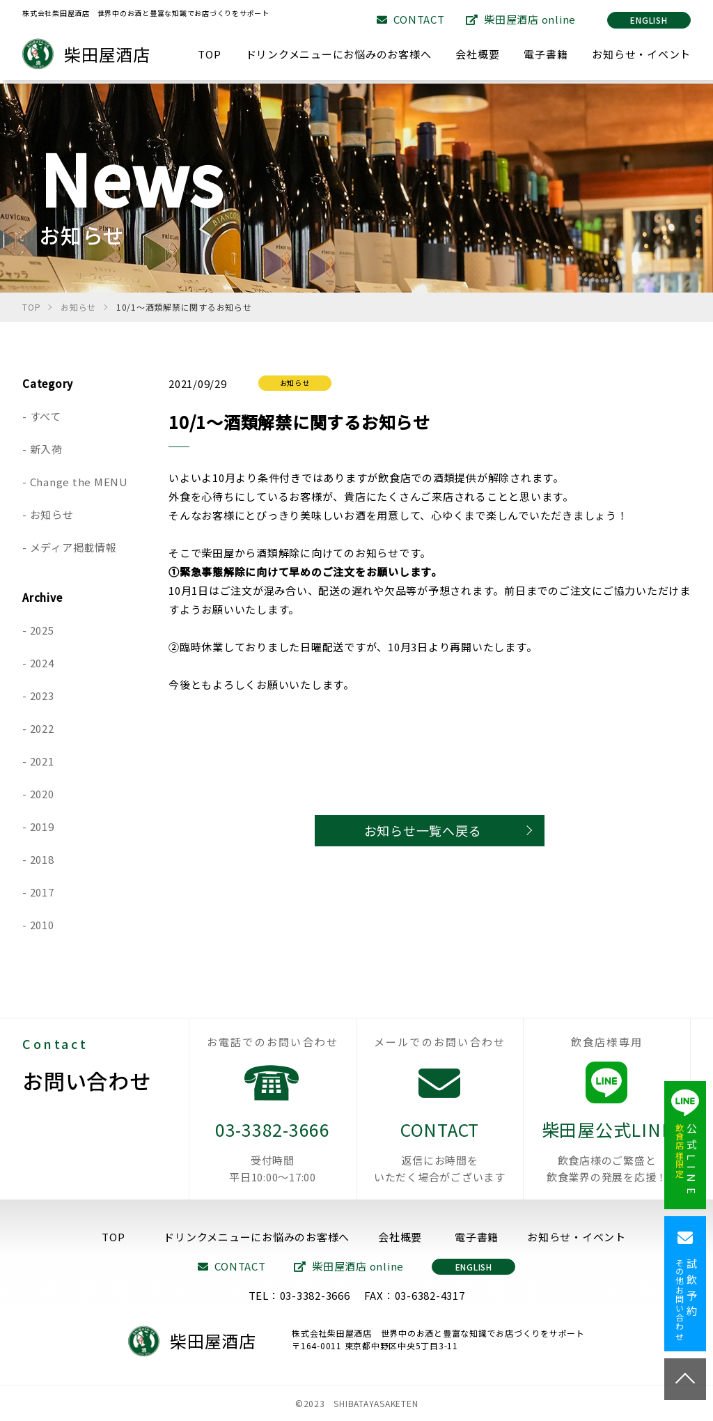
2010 (42, 924)
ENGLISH (648, 20)
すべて (45, 416)
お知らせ (52, 514)
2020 (42, 793)
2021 (42, 761)
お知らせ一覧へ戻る (423, 830)
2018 (42, 859)
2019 (42, 826)
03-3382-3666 (272, 1151)
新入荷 (46, 449)
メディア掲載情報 (73, 547)
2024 (42, 662)
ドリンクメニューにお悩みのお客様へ (339, 54)
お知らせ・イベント (641, 54)
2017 (42, 892)
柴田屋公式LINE (607, 1151)
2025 (42, 630)
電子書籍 (545, 54)
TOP (209, 54)
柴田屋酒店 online (521, 19)
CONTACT (411, 19)
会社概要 (477, 54)
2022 (42, 728)
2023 (42, 695)
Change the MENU (79, 481)
